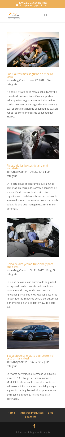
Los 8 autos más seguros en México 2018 (30, 75)
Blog (48, 270)
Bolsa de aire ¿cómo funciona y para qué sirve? (30, 265)
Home (11, 412)
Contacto (30, 417)
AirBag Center (19, 80)
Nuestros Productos (31, 412)
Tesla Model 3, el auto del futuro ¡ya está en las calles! (30, 357)
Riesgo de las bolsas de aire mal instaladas (27, 167)
